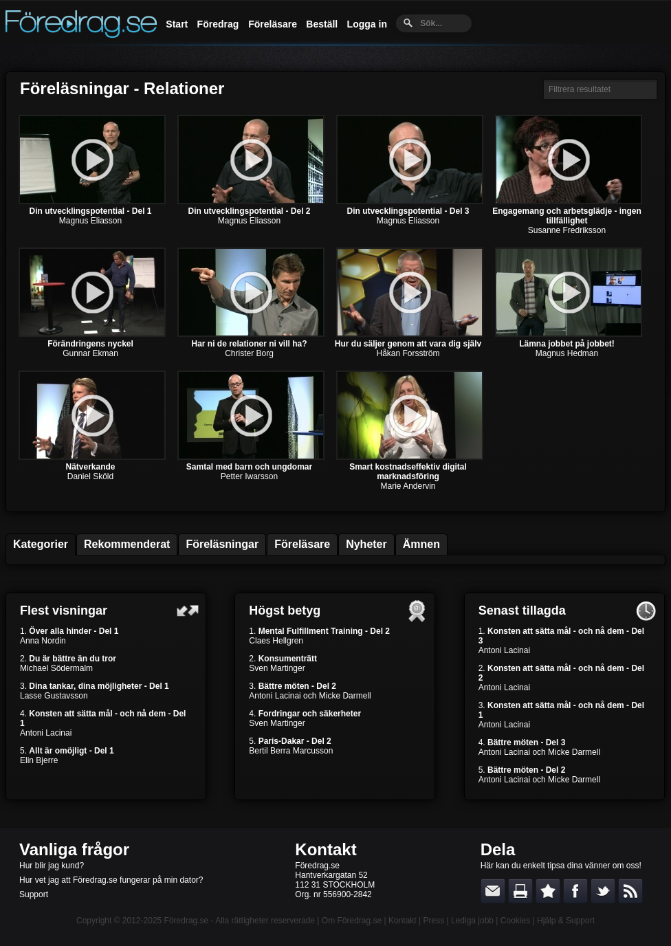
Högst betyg (284, 610)
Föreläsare (272, 24)
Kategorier (40, 544)
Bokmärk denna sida (548, 891)
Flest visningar (63, 610)
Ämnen (421, 544)
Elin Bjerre (39, 760)
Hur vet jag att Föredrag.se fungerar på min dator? (111, 880)
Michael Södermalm (56, 668)
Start (177, 24)
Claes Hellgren (276, 641)
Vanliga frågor (74, 849)
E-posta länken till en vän (493, 891)
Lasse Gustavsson (54, 696)
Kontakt (325, 849)
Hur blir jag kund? (51, 865)
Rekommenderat (127, 544)
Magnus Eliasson (90, 221)
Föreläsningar (222, 544)
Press (433, 920)
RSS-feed (630, 891)
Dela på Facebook (575, 891)
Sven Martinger (277, 668)
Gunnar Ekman (90, 353)
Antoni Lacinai (46, 733)
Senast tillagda (522, 610)
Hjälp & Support (566, 920)
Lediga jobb (472, 920)
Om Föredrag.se (352, 920)
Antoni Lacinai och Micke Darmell (310, 696)
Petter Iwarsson (249, 476)
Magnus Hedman (567, 353)
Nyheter (366, 544)
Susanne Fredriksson (567, 230)
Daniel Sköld (90, 476)
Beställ (322, 24)
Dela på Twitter (603, 891)
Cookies (515, 920)
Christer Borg (249, 353)
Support (33, 894)
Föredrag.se (186, 920)
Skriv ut (520, 891)
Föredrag (218, 24)
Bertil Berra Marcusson (291, 751)
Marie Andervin (407, 486)
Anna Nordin (43, 641)
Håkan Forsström (407, 353)
